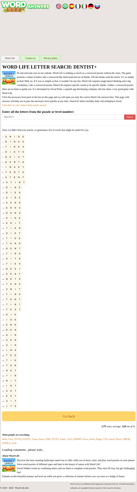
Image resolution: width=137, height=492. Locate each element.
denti (4, 439)
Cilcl (10, 439)
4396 (47, 439)
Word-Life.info (22, 488)
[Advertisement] (68, 33)
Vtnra (34, 439)
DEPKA (6, 443)
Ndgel (99, 439)
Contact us (30, 58)
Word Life (10, 58)
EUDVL (27, 439)
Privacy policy (51, 58)
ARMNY (77, 439)
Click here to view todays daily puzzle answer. (24, 105)
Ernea (41, 439)
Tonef (63, 439)
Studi (91, 439)
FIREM (126, 439)
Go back (69, 416)
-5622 (69, 439)
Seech (112, 439)
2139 (105, 439)
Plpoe (118, 439)
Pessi (85, 439)
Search (129, 117)
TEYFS (17, 439)
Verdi (14, 443)
